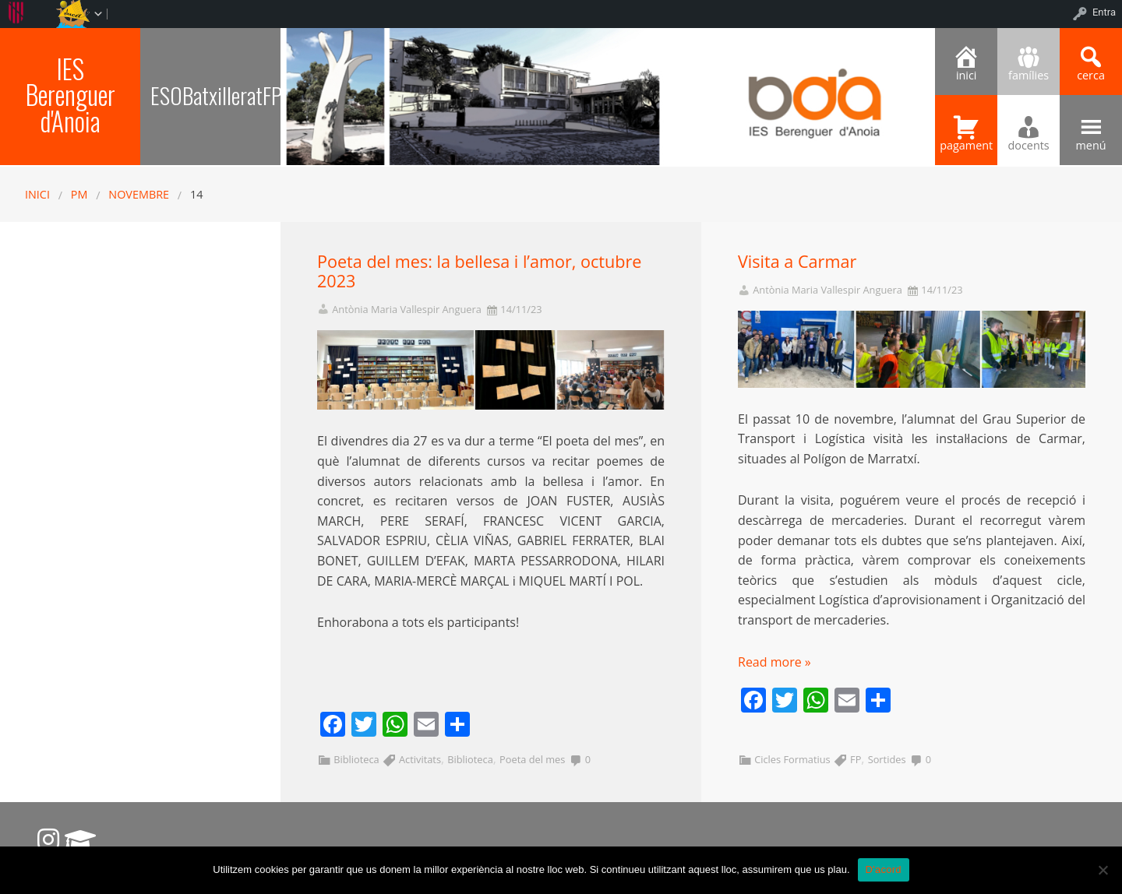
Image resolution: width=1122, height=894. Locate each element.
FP (855, 759)
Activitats (420, 759)
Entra (1104, 12)
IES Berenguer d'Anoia (70, 94)
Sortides (887, 759)
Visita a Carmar (797, 261)
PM (79, 194)
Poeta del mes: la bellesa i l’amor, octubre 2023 (479, 271)
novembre (138, 194)
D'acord (883, 869)
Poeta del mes (532, 759)
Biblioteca (356, 759)
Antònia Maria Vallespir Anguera (407, 309)
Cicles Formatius (792, 759)
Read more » (774, 661)
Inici (37, 194)
